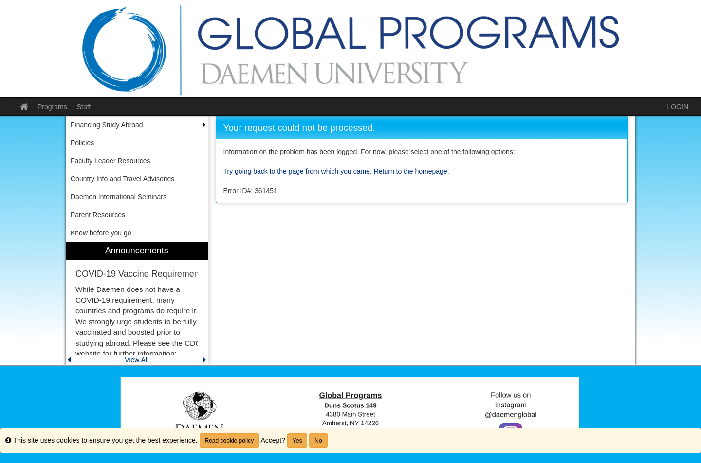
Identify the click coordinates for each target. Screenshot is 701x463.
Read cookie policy (229, 440)
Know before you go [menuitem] (101, 233)
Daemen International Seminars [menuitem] (118, 197)
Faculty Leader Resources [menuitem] (110, 161)
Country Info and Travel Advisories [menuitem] (122, 179)
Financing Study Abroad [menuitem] (107, 125)
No (318, 440)
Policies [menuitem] (82, 143)
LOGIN (677, 107)
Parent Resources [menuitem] (98, 215)
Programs (52, 107)
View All (136, 360)
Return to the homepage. (411, 171)
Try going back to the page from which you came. (297, 171)
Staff (84, 107)
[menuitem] (137, 303)
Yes (297, 440)
